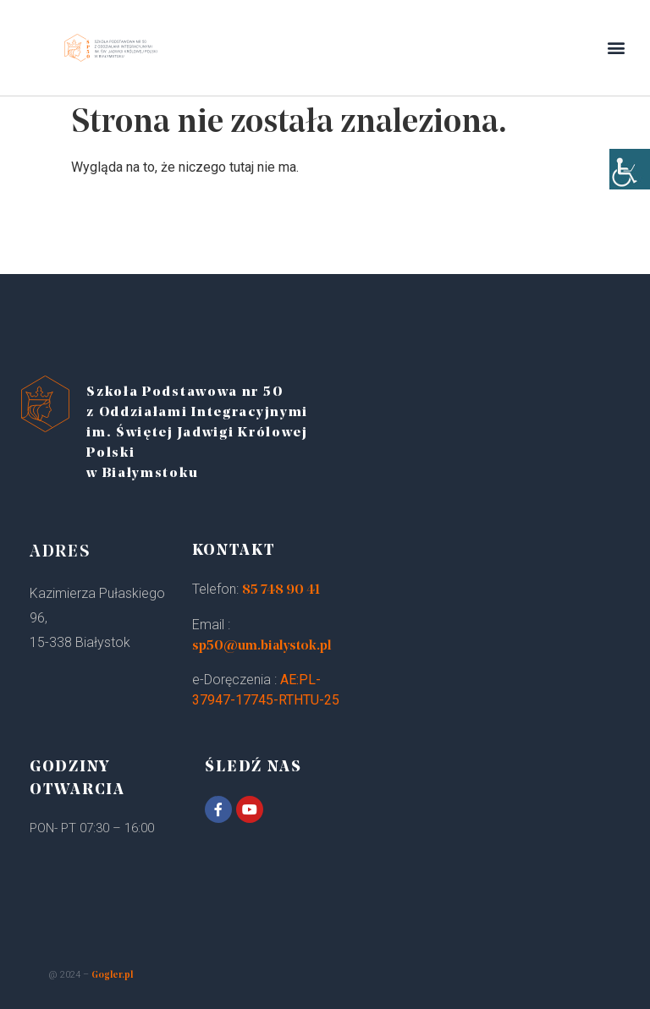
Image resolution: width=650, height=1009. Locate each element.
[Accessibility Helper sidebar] (629, 169)
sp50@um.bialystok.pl (262, 646)
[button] (617, 48)
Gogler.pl (112, 975)
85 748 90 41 (281, 590)
